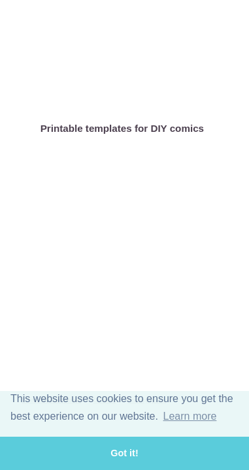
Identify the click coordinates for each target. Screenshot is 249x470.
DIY (172, 95)
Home (35, 95)
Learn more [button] (190, 416)
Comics (127, 95)
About (81, 95)
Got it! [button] (124, 453)
